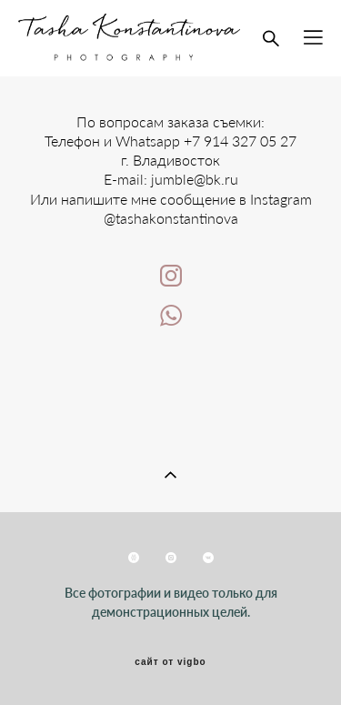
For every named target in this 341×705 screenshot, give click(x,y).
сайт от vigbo (170, 662)
